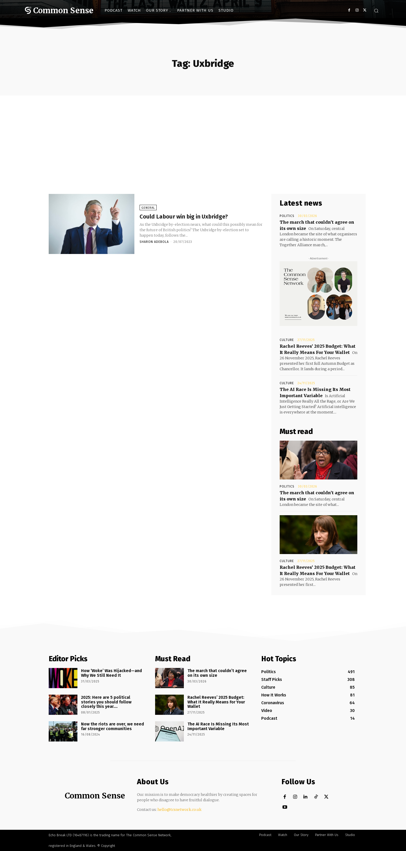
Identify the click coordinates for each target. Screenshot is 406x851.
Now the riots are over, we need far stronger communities (112, 726)
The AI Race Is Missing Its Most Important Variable (218, 726)
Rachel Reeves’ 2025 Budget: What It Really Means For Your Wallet (216, 702)
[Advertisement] (203, 134)
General (148, 207)
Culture (287, 339)
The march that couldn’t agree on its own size (217, 673)
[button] (376, 11)
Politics (287, 215)
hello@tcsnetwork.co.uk (179, 809)
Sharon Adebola (154, 242)
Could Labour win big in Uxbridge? (196, 216)
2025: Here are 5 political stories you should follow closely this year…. (106, 702)
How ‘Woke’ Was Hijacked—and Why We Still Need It (111, 673)
